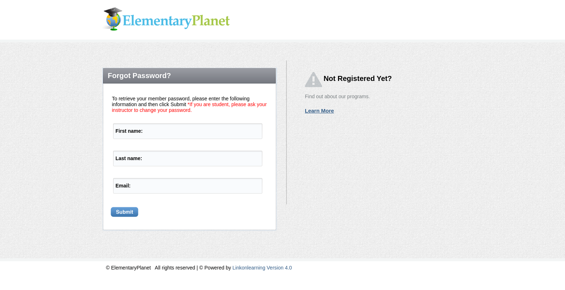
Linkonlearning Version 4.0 (262, 268)
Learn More (319, 111)
